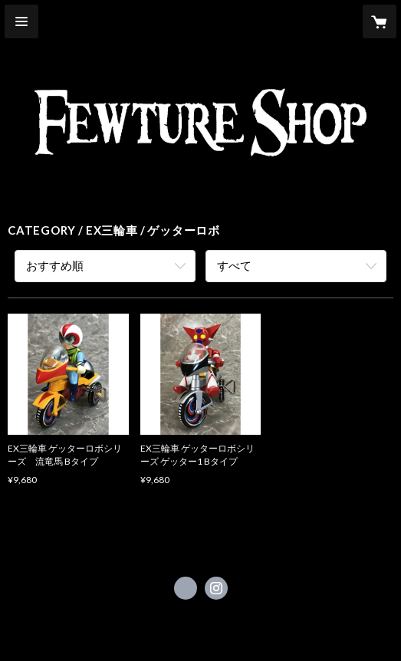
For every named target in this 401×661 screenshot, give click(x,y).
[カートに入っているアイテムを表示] (379, 21)
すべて (234, 265)
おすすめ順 (55, 265)
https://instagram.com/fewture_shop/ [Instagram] (216, 588)
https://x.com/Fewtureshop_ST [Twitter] (185, 588)
